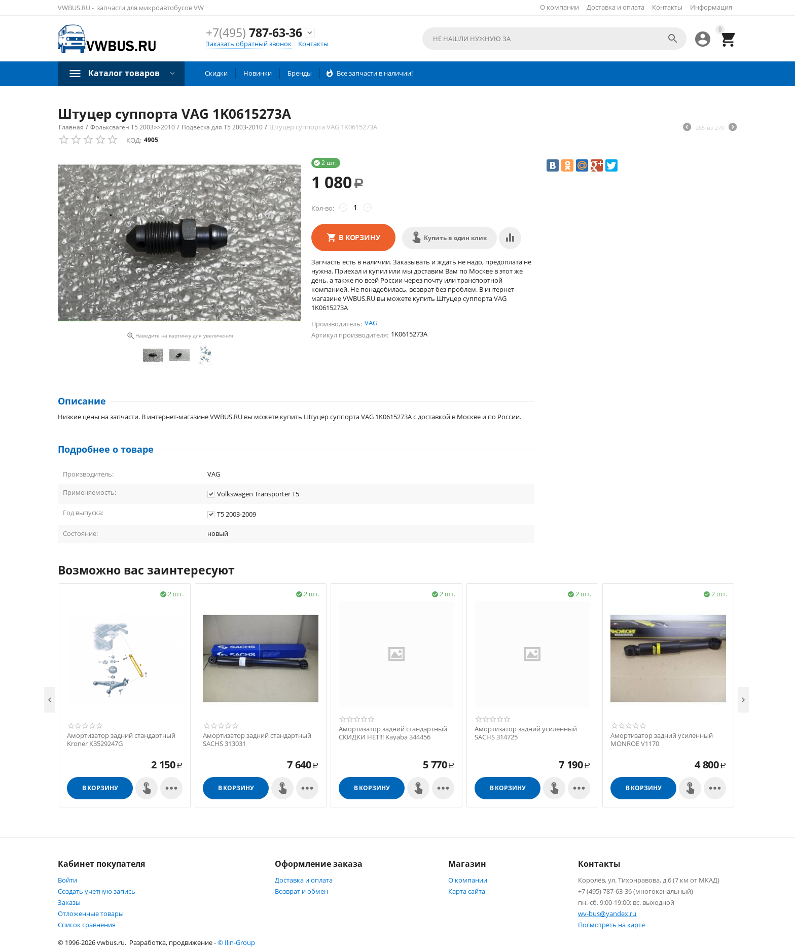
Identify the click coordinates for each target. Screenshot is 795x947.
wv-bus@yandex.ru (607, 913)
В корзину (359, 237)
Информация (711, 7)
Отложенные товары (91, 913)
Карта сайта (466, 891)
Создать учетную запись (96, 891)
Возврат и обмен (301, 891)
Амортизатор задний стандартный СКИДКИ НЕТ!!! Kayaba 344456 (393, 733)
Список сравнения (87, 924)
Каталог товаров (124, 73)
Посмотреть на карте (611, 924)
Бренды (299, 73)
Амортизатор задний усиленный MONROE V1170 (661, 740)
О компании (559, 7)
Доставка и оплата (615, 7)
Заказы (69, 902)
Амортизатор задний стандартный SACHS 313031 (257, 740)
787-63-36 (254, 32)
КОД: (133, 140)
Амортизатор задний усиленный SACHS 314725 (526, 733)
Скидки (216, 73)
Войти (67, 880)
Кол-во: (322, 208)
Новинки (257, 73)
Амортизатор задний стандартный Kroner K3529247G (121, 740)
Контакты (667, 7)
